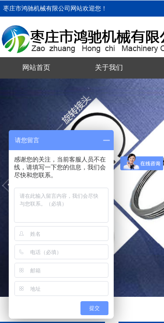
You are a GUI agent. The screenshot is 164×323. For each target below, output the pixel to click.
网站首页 (36, 67)
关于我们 (109, 67)
